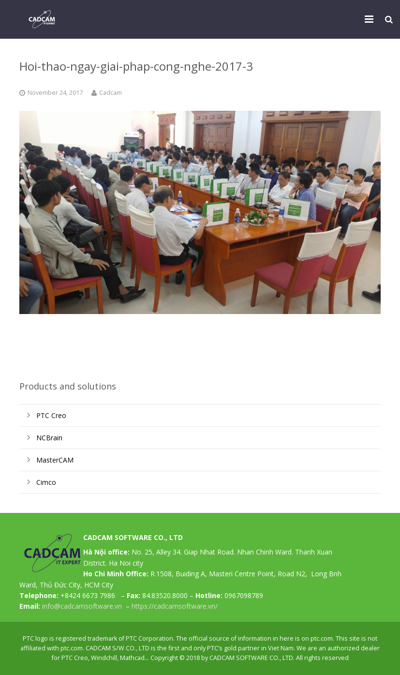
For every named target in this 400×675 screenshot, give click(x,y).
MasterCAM (55, 460)
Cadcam (110, 93)
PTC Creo (51, 415)
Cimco (46, 482)
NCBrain (49, 437)
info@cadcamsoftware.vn (82, 606)
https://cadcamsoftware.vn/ (175, 606)
